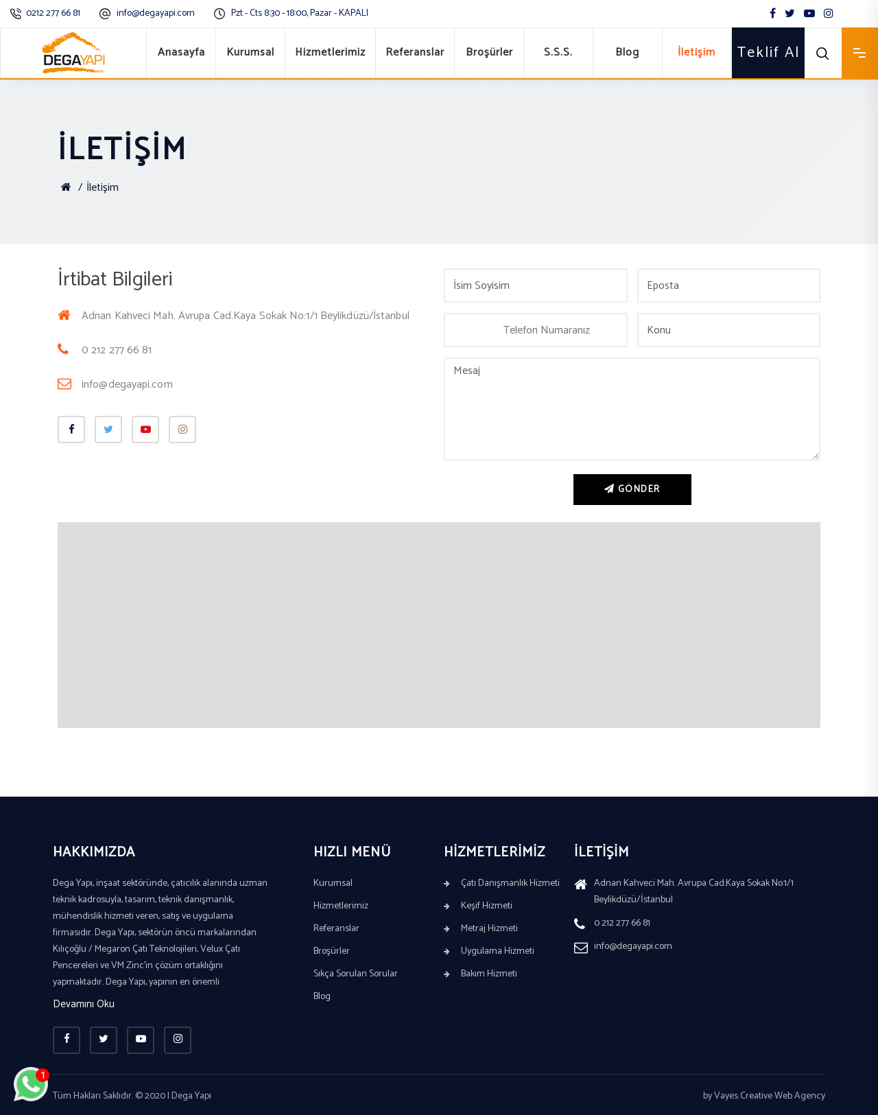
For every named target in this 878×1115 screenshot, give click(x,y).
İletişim (696, 52)
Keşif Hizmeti (478, 906)
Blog (627, 52)
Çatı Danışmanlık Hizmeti (502, 883)
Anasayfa (181, 52)
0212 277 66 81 (53, 13)
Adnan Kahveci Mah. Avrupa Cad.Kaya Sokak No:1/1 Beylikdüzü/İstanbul (234, 316)
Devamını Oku (84, 1005)
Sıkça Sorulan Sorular (355, 974)
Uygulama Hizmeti (489, 951)
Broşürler (489, 52)
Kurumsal (250, 52)
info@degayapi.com (156, 13)
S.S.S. (558, 52)
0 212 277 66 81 (105, 350)
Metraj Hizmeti (481, 929)
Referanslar (414, 52)
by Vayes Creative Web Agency (764, 1096)
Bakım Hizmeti (480, 974)
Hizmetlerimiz (330, 52)
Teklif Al (768, 52)
